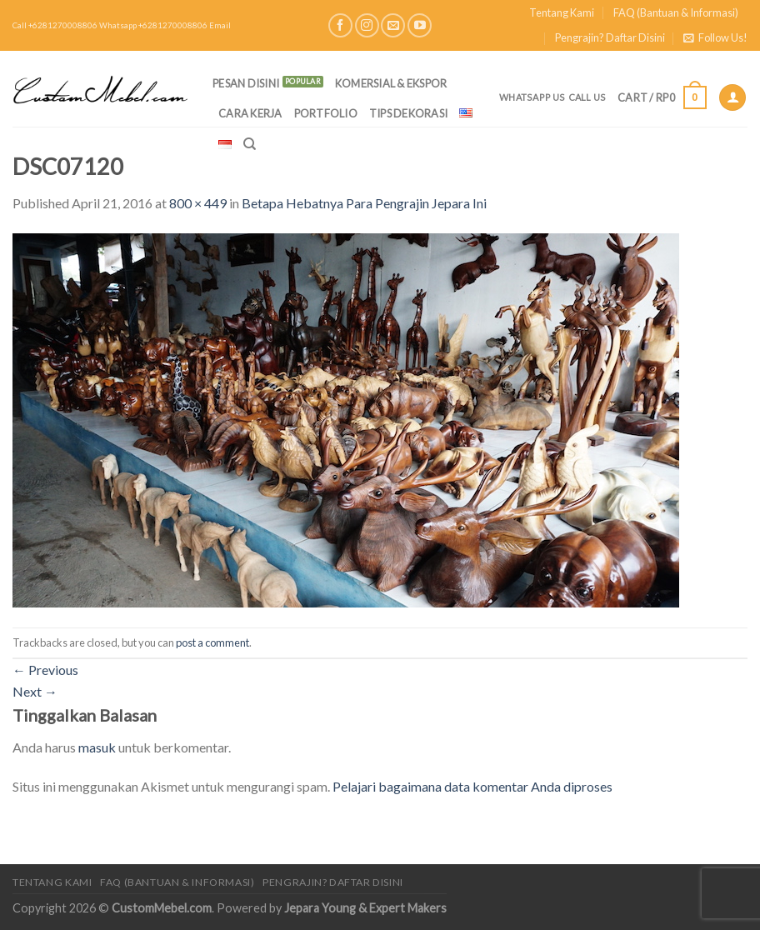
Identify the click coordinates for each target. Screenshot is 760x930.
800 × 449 (198, 203)
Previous (45, 670)
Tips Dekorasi (408, 113)
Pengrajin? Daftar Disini (610, 37)
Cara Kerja (250, 113)
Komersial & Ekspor (391, 83)
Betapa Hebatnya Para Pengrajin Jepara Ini (364, 203)
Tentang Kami (561, 12)
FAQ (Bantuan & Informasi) (675, 12)
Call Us (587, 97)
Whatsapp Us (532, 97)
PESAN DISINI (245, 83)
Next (35, 691)
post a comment (212, 642)
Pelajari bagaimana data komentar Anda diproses (472, 786)
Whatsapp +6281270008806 (153, 25)
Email (220, 25)
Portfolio (326, 113)
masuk (97, 747)
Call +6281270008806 (55, 25)
